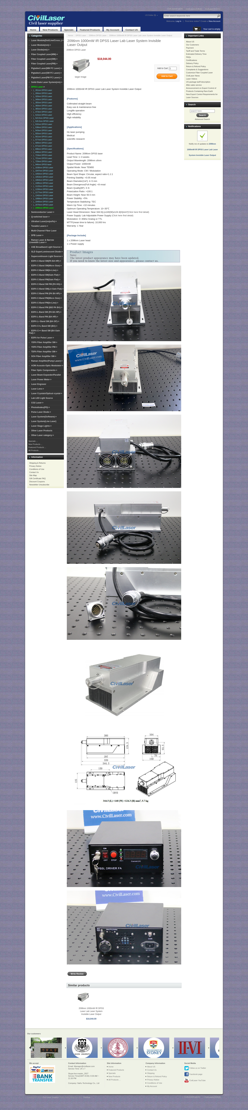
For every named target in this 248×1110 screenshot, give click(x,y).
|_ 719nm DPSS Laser (42, 155)
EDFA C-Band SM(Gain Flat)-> (45, 275)
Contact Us (34, 472)
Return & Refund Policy (196, 66)
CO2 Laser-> (37, 403)
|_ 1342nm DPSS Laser (42, 195)
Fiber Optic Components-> (44, 370)
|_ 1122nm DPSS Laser (42, 186)
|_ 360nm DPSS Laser (42, 106)
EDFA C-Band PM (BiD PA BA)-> (46, 307)
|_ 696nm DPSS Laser (42, 149)
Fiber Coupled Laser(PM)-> (44, 63)
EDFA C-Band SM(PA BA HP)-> (46, 261)
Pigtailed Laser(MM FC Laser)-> (46, 68)
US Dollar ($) (150, 15)
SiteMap (86, 1097)
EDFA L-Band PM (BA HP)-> (44, 317)
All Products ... (34, 450)
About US (190, 42)
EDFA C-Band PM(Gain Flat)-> (45, 279)
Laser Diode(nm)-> (40, 50)
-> (38, 87)
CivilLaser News (193, 76)
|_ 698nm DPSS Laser (42, 152)
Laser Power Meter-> (41, 379)
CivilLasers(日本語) (194, 9)
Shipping (150, 1073)
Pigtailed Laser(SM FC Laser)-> (46, 73)
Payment (190, 48)
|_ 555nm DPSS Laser (42, 133)
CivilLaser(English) (175, 9)
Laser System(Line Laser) (43, 421)
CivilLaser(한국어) (212, 9)
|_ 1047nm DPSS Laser (42, 171)
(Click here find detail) (138, 212)
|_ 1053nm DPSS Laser (42, 177)
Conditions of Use (36, 469)
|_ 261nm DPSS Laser (42, 90)
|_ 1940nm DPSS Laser (42, 202)
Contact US (132, 30)
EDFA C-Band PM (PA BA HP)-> (46, 293)
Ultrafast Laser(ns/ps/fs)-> (44, 221)
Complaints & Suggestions (197, 69)
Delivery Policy (192, 63)
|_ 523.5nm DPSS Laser (43, 118)
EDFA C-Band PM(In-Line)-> (44, 303)
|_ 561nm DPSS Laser (42, 137)
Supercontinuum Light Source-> (47, 256)
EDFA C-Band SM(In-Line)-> (44, 270)
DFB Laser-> (37, 235)
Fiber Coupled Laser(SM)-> (44, 59)
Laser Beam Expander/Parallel (46, 375)
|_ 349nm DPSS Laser (42, 99)
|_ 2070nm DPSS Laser (42, 205)
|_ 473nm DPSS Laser (42, 112)
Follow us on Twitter (195, 1068)
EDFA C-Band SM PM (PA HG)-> (46, 284)
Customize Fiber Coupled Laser (199, 73)
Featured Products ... (37, 447)
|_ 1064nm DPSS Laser (42, 180)
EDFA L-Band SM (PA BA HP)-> (46, 312)
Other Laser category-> (42, 435)
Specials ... (33, 441)
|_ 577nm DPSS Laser (42, 140)
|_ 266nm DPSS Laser (42, 93)
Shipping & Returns (37, 463)
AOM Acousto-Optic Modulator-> (47, 365)
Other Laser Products (41, 430)
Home (33, 30)
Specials (69, 30)
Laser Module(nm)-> (41, 45)
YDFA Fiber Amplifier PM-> (44, 347)
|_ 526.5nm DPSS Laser (43, 121)
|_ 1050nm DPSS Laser (42, 174)
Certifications (191, 60)
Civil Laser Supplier (51, 1097)
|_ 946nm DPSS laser (41, 164)
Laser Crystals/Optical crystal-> (46, 393)
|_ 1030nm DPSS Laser (42, 168)
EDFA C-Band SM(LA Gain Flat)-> (47, 289)
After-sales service (194, 85)
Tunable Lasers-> (39, 226)
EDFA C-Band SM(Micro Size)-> (46, 265)
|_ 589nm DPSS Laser (42, 143)
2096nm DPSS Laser (97, 35)
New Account (214, 21)
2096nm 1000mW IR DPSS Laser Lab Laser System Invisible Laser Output (91, 1011)
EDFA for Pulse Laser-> (42, 338)
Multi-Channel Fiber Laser (43, 231)
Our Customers (192, 45)
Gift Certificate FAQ (37, 478)
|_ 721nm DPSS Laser (42, 158)
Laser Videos (191, 79)
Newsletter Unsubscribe (39, 485)
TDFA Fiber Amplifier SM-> (44, 351)
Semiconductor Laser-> (42, 212)
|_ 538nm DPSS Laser (42, 127)
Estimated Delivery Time (196, 54)
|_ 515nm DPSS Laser (42, 115)
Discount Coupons (37, 482)
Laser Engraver (38, 384)
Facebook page (193, 1074)
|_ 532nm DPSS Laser (42, 124)
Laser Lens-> (37, 389)
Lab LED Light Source (42, 398)
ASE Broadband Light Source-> (46, 247)
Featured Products (90, 30)
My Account (112, 30)
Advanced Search (202, 119)
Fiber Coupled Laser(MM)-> (44, 54)
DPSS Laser (81, 35)
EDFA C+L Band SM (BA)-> (44, 326)
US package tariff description (198, 82)
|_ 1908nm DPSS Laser (42, 199)
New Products (50, 30)
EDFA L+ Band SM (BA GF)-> (45, 321)
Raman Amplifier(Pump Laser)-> (47, 361)
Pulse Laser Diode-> (41, 412)
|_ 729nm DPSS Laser (42, 161)
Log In (178, 21)
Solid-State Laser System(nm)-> (46, 82)
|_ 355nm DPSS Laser (42, 103)
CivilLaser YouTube (194, 1080)
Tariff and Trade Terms (195, 51)
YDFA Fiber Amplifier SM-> (44, 342)
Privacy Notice (35, 466)
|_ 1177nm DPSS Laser (42, 192)
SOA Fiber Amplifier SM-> (43, 356)
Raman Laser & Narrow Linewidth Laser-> (41, 241)
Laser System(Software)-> (44, 416)
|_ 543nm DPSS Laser (42, 130)
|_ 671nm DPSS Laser (42, 146)
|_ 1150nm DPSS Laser (42, 189)
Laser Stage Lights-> (41, 426)
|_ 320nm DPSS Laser (42, 96)
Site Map (33, 475)
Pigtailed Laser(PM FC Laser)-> (46, 77)
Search (192, 104)
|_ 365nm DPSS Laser (42, 109)
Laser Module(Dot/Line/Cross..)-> (47, 40)
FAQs (188, 57)
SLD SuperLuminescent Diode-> (47, 251)
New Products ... (35, 444)
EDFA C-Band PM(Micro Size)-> (46, 298)
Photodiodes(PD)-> (40, 407)
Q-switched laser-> (40, 217)
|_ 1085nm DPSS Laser (42, 183)
